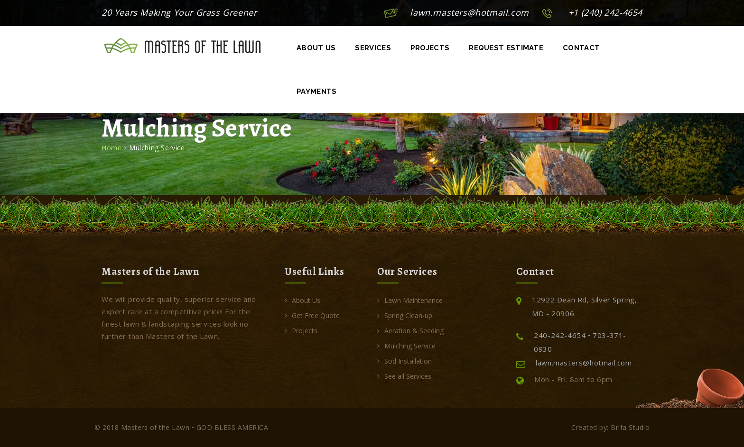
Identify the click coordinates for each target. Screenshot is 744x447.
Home (111, 147)
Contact (581, 48)
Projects (429, 48)
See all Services (404, 376)
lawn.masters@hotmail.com (469, 12)
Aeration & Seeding (410, 330)
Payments (316, 91)
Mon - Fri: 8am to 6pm (564, 379)
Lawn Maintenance (410, 300)
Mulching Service (406, 345)
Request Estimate (506, 48)
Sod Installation (404, 360)
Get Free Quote (312, 315)
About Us (316, 48)
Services (373, 48)
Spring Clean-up (404, 315)
